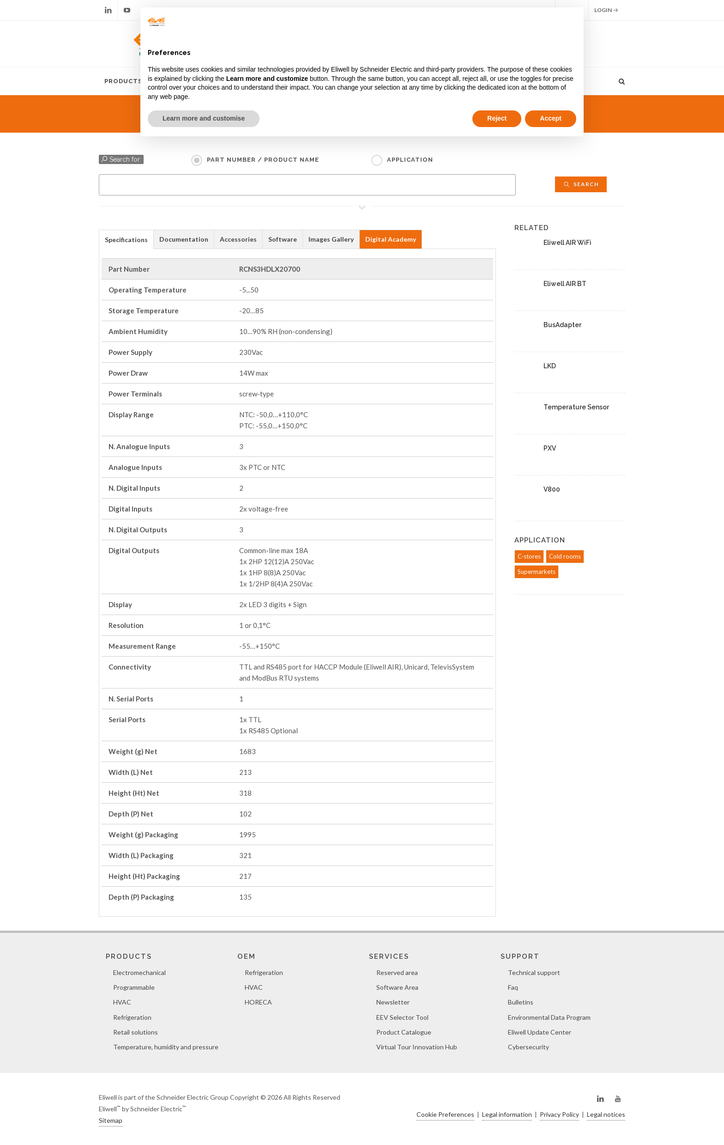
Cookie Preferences (445, 1114)
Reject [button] (497, 118)
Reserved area (397, 972)
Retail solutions (135, 1032)
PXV (549, 448)
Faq (513, 987)
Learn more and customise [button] (204, 118)
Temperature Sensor (576, 407)
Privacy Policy (559, 1114)
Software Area (397, 987)
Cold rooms (565, 556)
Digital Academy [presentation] (390, 239)
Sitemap (110, 1120)
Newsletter (393, 1002)
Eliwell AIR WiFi (567, 242)
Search (581, 184)
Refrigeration (132, 1017)
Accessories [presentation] (238, 239)
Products (123, 81)
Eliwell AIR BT (564, 283)
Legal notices (606, 1114)
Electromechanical (139, 972)
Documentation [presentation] (183, 239)
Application (410, 159)
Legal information (507, 1114)
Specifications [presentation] (126, 240)
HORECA (258, 1002)
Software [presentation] (282, 239)
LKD (549, 366)
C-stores (529, 556)
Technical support (534, 972)
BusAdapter (562, 325)
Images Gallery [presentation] (331, 239)
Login (606, 10)
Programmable (134, 987)
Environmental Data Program (549, 1017)
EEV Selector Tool (402, 1017)
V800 (551, 489)
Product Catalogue (403, 1032)
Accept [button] (550, 118)
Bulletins (520, 1002)
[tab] (126, 239)
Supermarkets (536, 571)
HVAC (122, 1002)
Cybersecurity (528, 1047)
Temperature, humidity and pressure (165, 1047)
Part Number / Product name (263, 159)
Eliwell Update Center (539, 1032)
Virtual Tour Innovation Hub (416, 1047)
